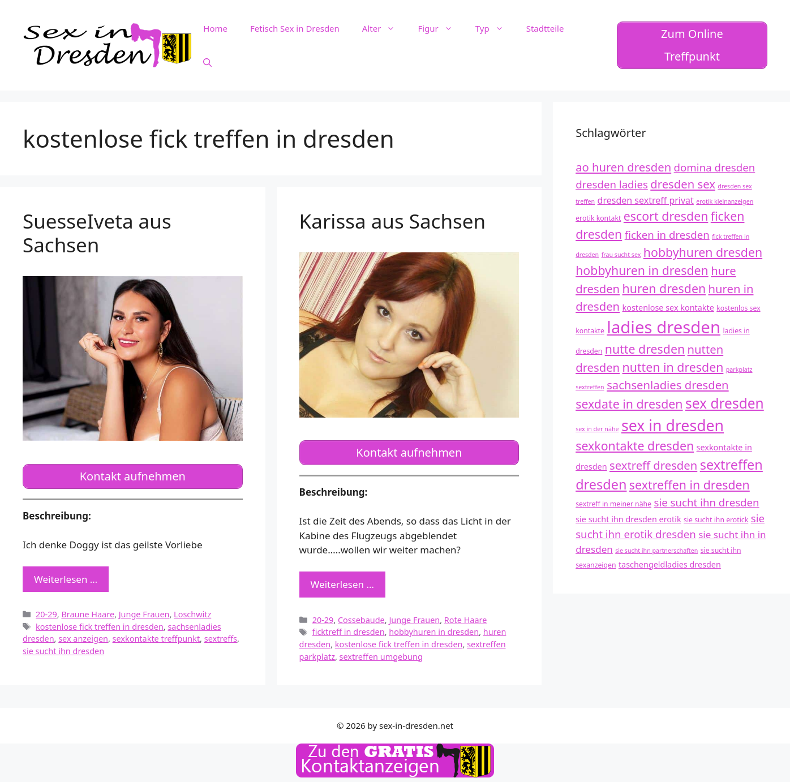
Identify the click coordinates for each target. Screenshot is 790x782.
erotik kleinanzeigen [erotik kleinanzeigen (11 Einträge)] (724, 201)
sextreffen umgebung (381, 656)
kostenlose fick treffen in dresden (100, 626)
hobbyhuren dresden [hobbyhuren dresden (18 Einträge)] (702, 252)
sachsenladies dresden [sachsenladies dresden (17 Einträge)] (668, 385)
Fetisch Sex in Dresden (295, 28)
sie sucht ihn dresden (63, 651)
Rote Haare (465, 620)
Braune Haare (87, 614)
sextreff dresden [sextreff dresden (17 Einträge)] (653, 465)
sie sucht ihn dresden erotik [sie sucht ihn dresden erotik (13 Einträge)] (628, 519)
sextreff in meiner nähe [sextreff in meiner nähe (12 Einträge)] (613, 504)
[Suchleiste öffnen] (207, 62)
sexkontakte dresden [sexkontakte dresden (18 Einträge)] (635, 445)
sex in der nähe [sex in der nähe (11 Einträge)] (597, 429)
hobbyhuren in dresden (434, 631)
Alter (384, 28)
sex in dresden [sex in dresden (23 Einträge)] (672, 425)
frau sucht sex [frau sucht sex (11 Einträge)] (621, 255)
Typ (495, 28)
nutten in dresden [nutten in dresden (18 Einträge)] (673, 367)
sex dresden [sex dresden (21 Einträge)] (724, 403)
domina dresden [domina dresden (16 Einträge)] (714, 167)
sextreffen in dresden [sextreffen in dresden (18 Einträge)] (689, 484)
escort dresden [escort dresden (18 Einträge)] (666, 216)
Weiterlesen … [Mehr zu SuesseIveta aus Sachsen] (65, 579)
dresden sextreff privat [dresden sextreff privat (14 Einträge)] (646, 200)
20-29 (46, 614)
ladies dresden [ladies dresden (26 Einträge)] (663, 327)
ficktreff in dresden (348, 631)
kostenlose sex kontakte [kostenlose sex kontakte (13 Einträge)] (668, 307)
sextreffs (220, 638)
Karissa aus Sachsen (392, 221)
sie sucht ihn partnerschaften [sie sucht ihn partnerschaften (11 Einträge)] (656, 551)
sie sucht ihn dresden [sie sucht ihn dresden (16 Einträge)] (706, 502)
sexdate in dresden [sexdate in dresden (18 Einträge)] (629, 404)
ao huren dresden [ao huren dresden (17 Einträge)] (623, 167)
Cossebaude (361, 620)
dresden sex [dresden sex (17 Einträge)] (682, 184)
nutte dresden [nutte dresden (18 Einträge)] (645, 349)
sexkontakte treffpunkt (156, 638)
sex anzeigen (83, 638)
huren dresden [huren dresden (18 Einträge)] (664, 288)
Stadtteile (545, 28)
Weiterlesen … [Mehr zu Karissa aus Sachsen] (342, 584)
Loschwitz (192, 614)
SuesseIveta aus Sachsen (97, 233)
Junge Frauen (144, 614)
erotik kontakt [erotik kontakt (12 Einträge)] (598, 218)
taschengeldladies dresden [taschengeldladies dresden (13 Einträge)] (670, 564)
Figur (440, 28)
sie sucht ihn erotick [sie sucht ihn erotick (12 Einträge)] (716, 520)
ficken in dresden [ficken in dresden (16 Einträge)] (667, 234)
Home (215, 28)
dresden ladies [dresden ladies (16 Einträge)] (612, 184)
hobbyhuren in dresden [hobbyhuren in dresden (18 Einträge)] (642, 270)
